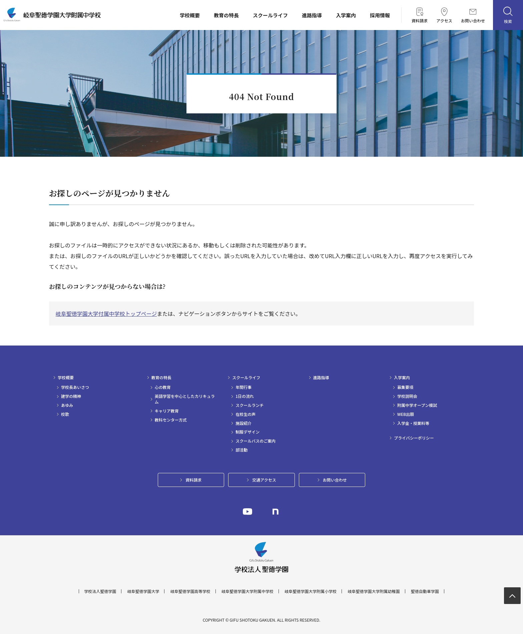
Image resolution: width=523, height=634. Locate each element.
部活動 (241, 450)
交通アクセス (264, 480)
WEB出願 (405, 414)
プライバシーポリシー (414, 438)
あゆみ (67, 405)
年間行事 (243, 387)
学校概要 (190, 15)
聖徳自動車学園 (425, 591)
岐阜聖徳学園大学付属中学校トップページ (106, 313)
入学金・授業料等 (413, 423)
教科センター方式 (171, 420)
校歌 (65, 414)
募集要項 (405, 387)
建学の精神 (71, 396)
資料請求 (420, 15)
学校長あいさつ (75, 387)
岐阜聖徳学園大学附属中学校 (247, 591)
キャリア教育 (167, 411)
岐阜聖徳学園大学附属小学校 (311, 591)
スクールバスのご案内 (255, 441)
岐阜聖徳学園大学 (143, 591)
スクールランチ (249, 405)
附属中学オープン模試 (417, 405)
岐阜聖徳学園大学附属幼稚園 (374, 591)
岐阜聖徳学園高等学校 (190, 591)
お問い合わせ (473, 16)
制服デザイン (247, 432)
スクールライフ (270, 15)
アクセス (444, 15)
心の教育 (163, 387)
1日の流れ (244, 396)
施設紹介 (243, 423)
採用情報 (380, 15)
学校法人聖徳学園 (100, 591)
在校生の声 (245, 414)
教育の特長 (226, 15)
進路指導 (312, 15)
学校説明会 (407, 396)
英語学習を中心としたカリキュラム (185, 399)
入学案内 (346, 15)
